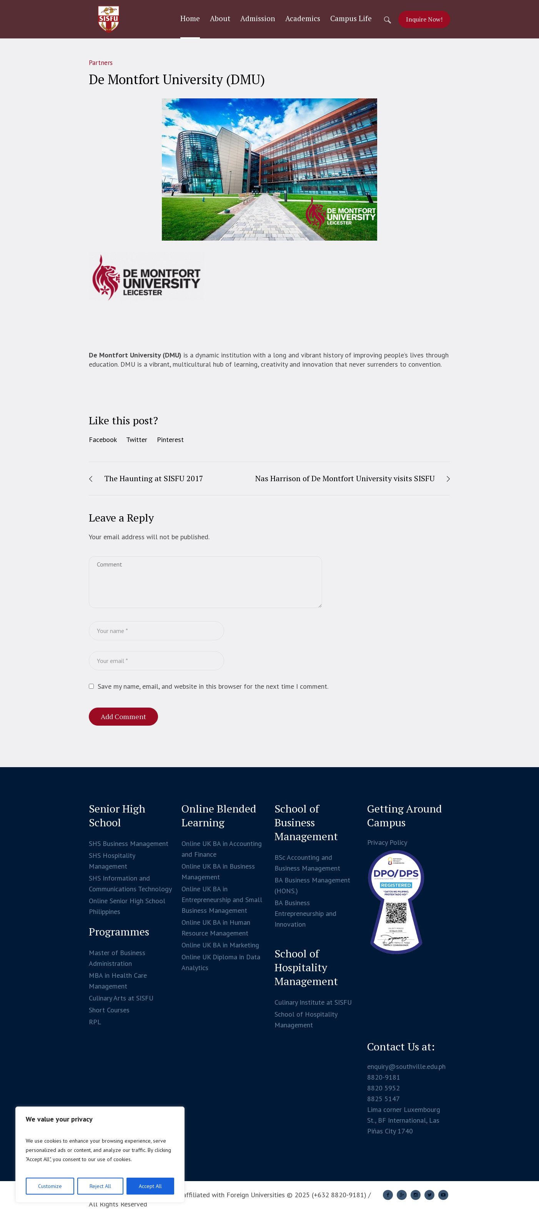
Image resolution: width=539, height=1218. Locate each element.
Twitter (136, 439)
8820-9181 (383, 1077)
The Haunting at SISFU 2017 (153, 478)
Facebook (103, 439)
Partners (101, 62)
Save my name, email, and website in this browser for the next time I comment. (213, 686)
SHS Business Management (128, 843)
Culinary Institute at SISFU (313, 1002)
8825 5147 (383, 1098)
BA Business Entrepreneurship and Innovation (305, 913)
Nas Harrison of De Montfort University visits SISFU (345, 478)
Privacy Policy (387, 842)
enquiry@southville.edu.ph (406, 1066)
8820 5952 (383, 1087)
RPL (95, 1021)
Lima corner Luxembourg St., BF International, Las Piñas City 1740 (403, 1120)
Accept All (150, 1186)
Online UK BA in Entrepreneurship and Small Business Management (221, 899)
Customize (50, 1186)
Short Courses (109, 1009)
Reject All (100, 1186)
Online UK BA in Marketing (220, 945)
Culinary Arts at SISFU (121, 998)
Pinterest (170, 439)
